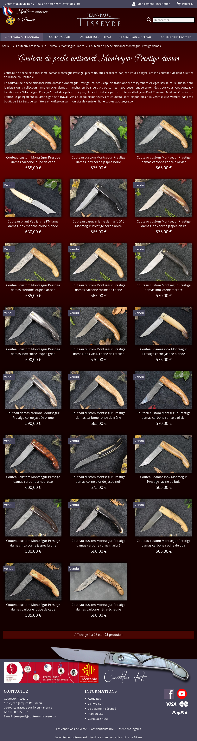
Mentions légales (130, 729)
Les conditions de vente (71, 729)
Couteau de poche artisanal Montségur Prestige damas (125, 46)
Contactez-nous (98, 719)
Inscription (163, 4)
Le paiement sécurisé (102, 708)
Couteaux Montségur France (66, 46)
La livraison (95, 703)
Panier (186, 4)
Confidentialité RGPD (102, 729)
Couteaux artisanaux (29, 46)
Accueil (6, 46)
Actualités (94, 698)
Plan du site (95, 713)
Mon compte (145, 4)
